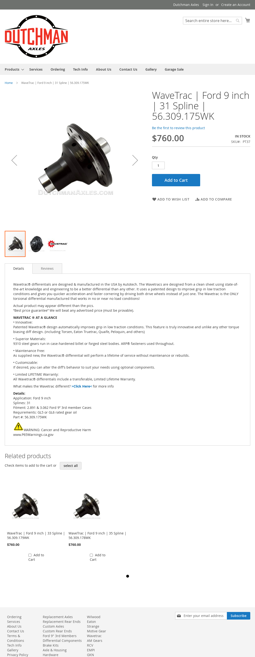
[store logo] (36, 36)
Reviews (47, 268)
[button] (14, 160)
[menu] (127, 69)
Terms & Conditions (15, 638)
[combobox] (212, 20)
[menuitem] (13, 69)
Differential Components (62, 640)
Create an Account (235, 4)
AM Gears (94, 640)
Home (9, 83)
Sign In (208, 4)
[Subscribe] (238, 616)
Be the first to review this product (178, 128)
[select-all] (71, 466)
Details (18, 268)
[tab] (19, 268)
